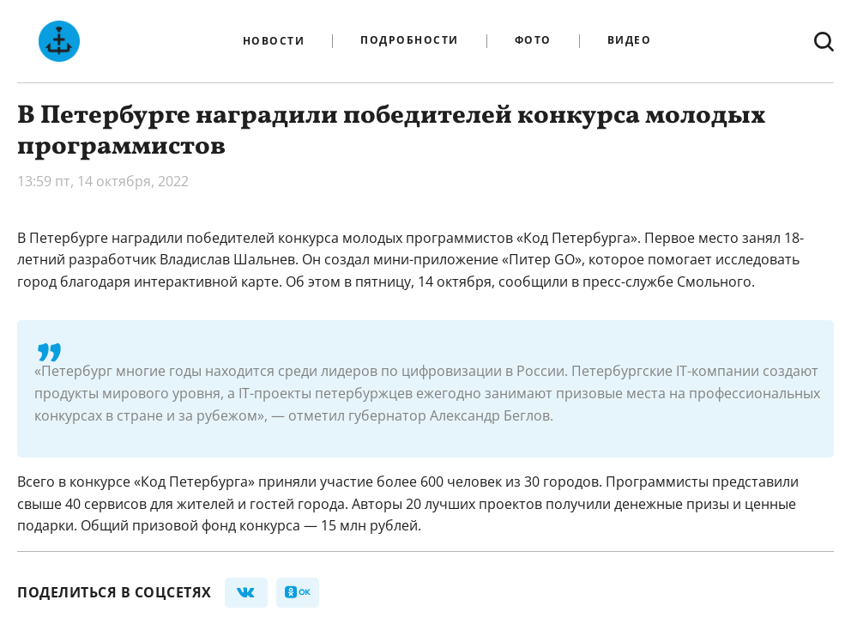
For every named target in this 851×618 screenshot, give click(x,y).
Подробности (409, 40)
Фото (533, 40)
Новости (274, 41)
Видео (629, 40)
